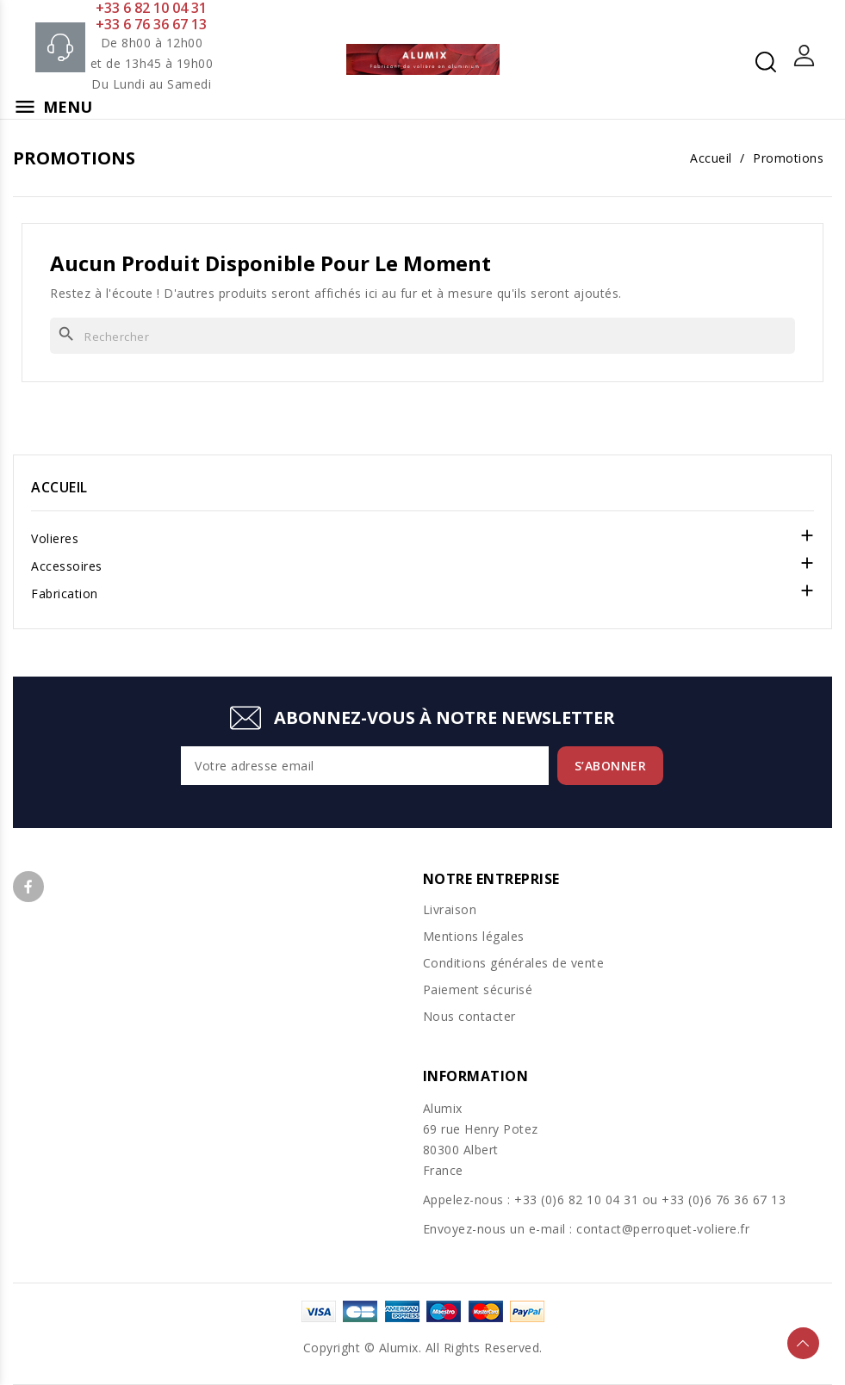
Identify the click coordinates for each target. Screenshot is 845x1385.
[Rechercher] (422, 336)
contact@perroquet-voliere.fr (662, 1229)
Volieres (54, 538)
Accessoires (67, 566)
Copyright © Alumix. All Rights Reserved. (423, 1347)
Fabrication (64, 593)
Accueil (59, 487)
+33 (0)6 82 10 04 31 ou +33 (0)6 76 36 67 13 (650, 1199)
